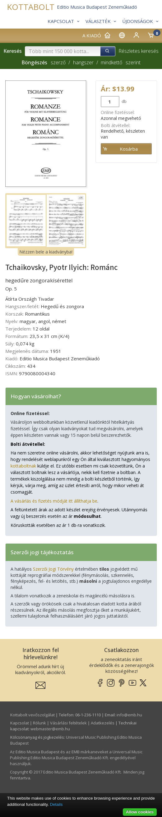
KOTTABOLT (30, 7)
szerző (58, 62)
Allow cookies (140, 812)
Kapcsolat (19, 723)
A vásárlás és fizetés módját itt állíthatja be (54, 501)
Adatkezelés (102, 723)
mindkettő (111, 62)
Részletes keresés (138, 51)
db (124, 101)
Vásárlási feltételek (68, 723)
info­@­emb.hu (129, 715)
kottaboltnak (23, 466)
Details (56, 804)
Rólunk (39, 723)
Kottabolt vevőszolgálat (32, 715)
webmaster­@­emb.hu (50, 729)
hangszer (83, 62)
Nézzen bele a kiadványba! (45, 252)
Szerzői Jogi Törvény (53, 569)
